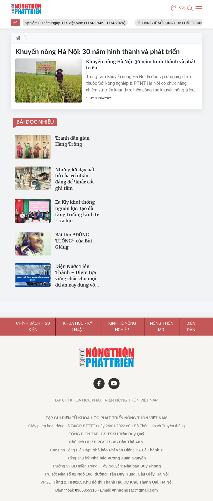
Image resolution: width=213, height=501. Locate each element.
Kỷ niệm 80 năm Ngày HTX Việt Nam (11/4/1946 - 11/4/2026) (76, 23)
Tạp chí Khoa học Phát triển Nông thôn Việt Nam (106, 400)
